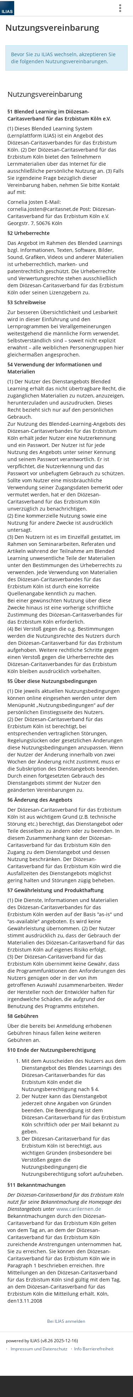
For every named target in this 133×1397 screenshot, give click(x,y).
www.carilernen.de (78, 1209)
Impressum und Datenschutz (39, 1349)
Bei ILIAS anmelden (66, 1321)
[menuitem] (122, 8)
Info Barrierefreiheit (93, 1349)
